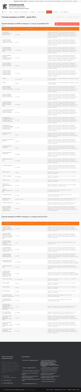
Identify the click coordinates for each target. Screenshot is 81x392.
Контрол (48, 12)
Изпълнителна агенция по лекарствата (31, 370)
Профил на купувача (39, 1)
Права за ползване (72, 389)
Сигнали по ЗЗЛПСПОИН (67, 1)
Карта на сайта (50, 389)
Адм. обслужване (24, 12)
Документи (16, 12)
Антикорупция (31, 1)
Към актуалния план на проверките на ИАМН (66, 24)
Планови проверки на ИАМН (59, 17)
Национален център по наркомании (49, 370)
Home (52, 17)
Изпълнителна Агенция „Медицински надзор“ (14, 389)
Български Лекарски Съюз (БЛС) (48, 379)
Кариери (75, 1)
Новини (10, 12)
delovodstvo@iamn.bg (8, 383)
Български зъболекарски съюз (48, 381)
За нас (5, 12)
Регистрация (55, 12)
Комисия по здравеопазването (29, 367)
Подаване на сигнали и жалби (20, 1)
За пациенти (32, 12)
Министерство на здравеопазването (31, 360)
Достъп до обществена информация (53, 1)
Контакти (62, 12)
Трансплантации (40, 12)
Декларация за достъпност (60, 389)
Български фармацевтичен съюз (30, 383)
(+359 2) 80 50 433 (7, 380)
